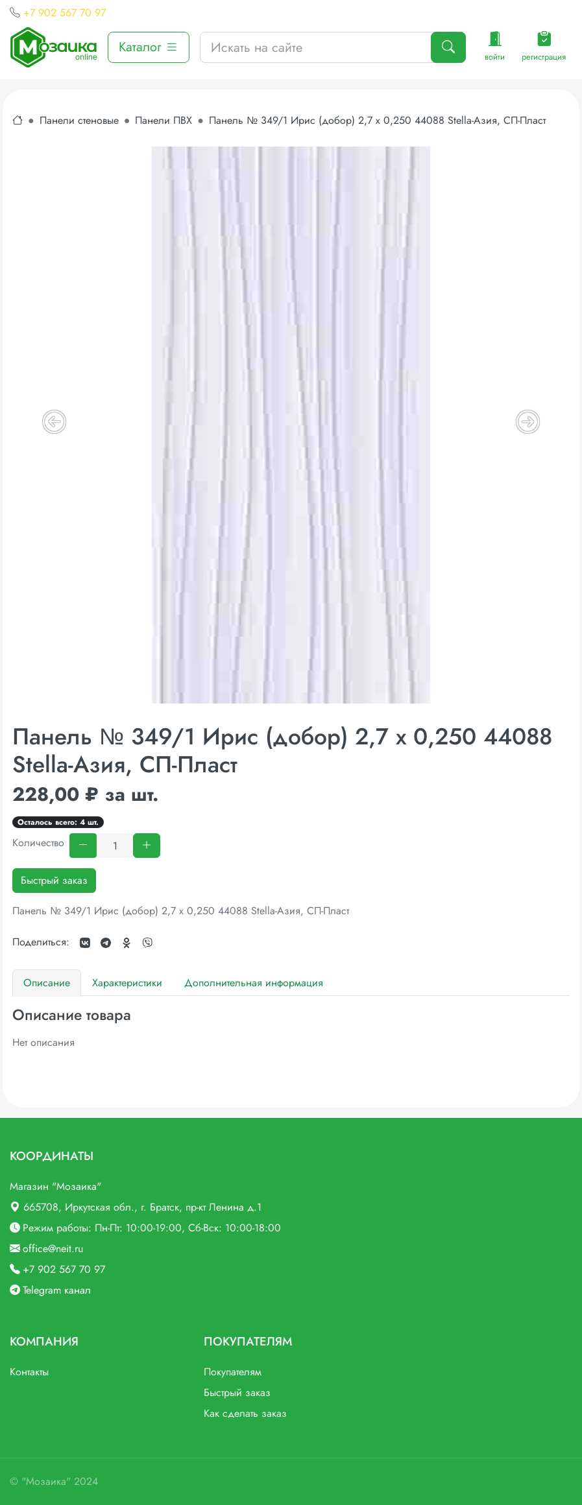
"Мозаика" (46, 1481)
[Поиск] (448, 47)
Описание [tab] (46, 982)
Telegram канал (57, 1290)
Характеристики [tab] (127, 982)
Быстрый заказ (54, 880)
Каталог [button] (148, 47)
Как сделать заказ (245, 1413)
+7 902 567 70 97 (64, 12)
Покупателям (232, 1371)
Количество (38, 842)
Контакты (29, 1371)
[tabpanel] (291, 1028)
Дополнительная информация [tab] (253, 982)
